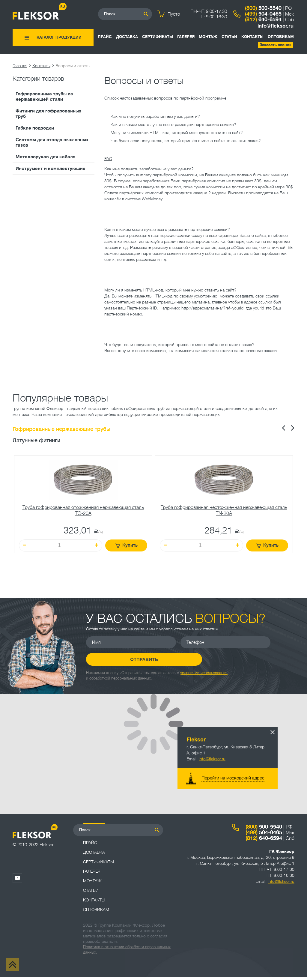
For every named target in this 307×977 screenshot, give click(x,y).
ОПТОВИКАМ (281, 36)
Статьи (229, 36)
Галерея (186, 36)
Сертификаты (157, 36)
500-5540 (263, 8)
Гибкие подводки (35, 128)
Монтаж (208, 36)
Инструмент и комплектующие (50, 168)
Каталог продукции (59, 37)
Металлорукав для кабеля (46, 157)
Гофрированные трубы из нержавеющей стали (44, 96)
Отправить (131, 659)
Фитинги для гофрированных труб (48, 113)
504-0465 (263, 14)
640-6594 (263, 19)
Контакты (252, 36)
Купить (126, 545)
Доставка (127, 36)
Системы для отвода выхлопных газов (52, 142)
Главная (20, 65)
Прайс (105, 36)
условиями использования (204, 672)
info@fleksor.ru (276, 26)
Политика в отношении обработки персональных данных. (127, 950)
